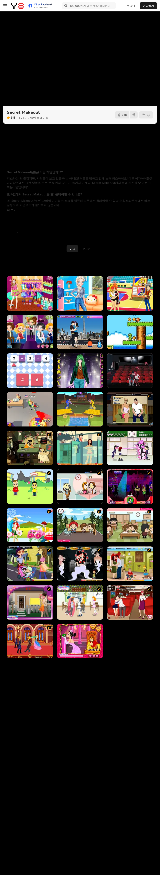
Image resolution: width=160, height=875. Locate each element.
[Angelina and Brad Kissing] (130, 563)
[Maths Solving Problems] (30, 370)
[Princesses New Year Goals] (80, 293)
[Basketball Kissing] (130, 293)
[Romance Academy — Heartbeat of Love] (130, 448)
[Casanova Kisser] (130, 486)
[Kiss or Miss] (30, 486)
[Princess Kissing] (30, 641)
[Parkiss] (80, 525)
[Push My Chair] (30, 409)
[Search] (65, 5)
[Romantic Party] (30, 332)
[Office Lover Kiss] (80, 486)
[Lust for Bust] (130, 409)
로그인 (131, 5)
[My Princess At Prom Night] (80, 370)
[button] (11, 210)
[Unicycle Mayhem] (80, 409)
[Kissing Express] (130, 602)
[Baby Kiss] (30, 563)
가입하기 (148, 5)
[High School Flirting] (80, 602)
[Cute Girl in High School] (30, 293)
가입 (72, 249)
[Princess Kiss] (80, 641)
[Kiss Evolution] (80, 563)
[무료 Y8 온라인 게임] (17, 6)
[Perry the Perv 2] (80, 448)
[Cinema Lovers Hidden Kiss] (130, 370)
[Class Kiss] (130, 525)
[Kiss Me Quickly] (30, 602)
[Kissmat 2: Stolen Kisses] (30, 448)
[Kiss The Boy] (30, 525)
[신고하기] (146, 114)
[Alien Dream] (130, 332)
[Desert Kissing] (80, 332)
